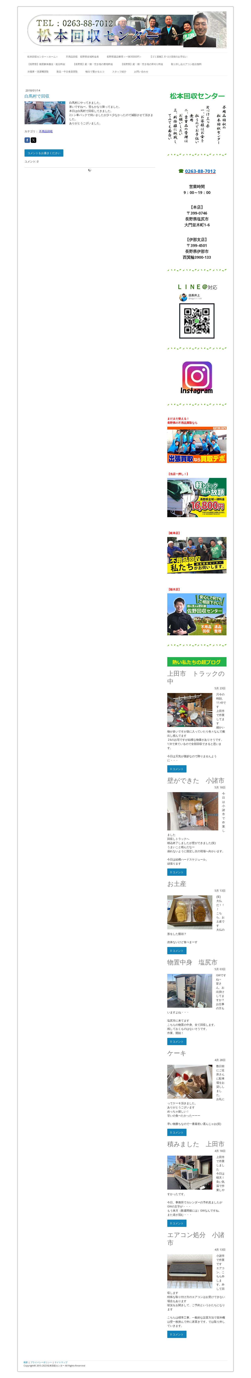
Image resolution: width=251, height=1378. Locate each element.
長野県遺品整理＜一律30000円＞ (124, 56)
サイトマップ (61, 1362)
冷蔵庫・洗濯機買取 (38, 71)
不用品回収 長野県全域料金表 (82, 56)
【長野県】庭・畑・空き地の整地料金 (93, 64)
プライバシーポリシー (41, 1362)
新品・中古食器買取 (67, 71)
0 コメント (177, 769)
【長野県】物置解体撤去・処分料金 (46, 64)
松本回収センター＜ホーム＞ (42, 56)
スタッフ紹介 (119, 71)
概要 (26, 1362)
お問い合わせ (141, 71)
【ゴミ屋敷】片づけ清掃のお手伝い (168, 56)
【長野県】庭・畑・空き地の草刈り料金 (142, 64)
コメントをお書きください (43, 153)
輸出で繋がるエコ (94, 71)
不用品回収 (46, 131)
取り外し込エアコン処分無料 (186, 64)
